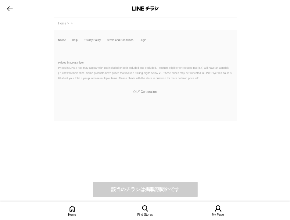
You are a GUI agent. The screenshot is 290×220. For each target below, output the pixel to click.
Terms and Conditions (120, 40)
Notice (62, 40)
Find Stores (145, 214)
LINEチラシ (145, 8)
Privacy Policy (92, 40)
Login (143, 40)
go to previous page (10, 8)
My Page (218, 214)
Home (72, 214)
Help (75, 40)
